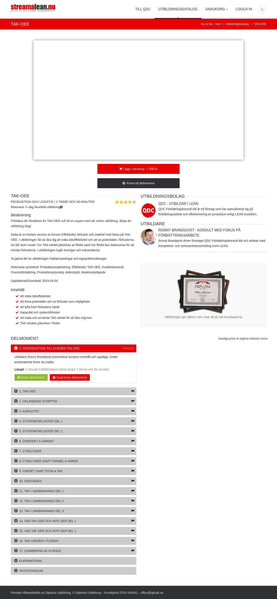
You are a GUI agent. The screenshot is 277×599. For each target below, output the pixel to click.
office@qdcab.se (152, 592)
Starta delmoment (31, 377)
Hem (218, 24)
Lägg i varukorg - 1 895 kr (138, 169)
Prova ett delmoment (138, 183)
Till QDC (143, 9)
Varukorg (216, 9)
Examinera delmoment (70, 377)
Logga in (244, 9)
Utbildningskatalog (178, 9)
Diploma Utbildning (58, 592)
